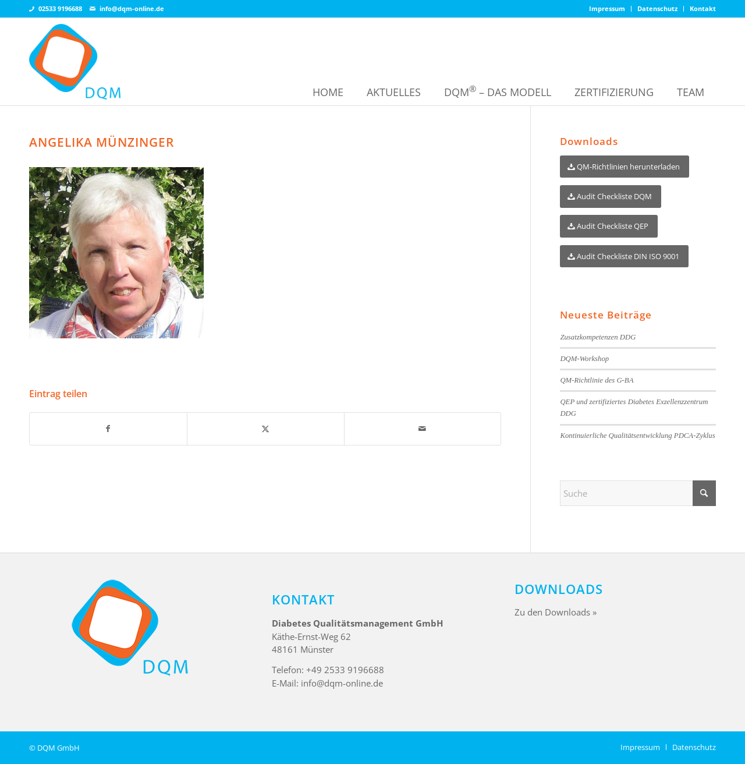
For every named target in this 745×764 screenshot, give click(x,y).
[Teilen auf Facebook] (108, 429)
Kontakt (703, 8)
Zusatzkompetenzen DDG (598, 337)
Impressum (607, 8)
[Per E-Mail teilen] (423, 429)
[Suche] (638, 493)
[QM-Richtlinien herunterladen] (624, 166)
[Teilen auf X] (265, 429)
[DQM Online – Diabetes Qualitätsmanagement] (74, 61)
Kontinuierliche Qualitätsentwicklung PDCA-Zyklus (637, 435)
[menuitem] (607, 9)
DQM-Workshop (584, 359)
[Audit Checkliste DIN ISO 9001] (624, 256)
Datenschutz (657, 8)
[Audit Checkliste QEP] (609, 226)
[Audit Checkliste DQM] (610, 196)
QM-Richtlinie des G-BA (596, 380)
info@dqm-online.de (132, 8)
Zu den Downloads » (556, 612)
